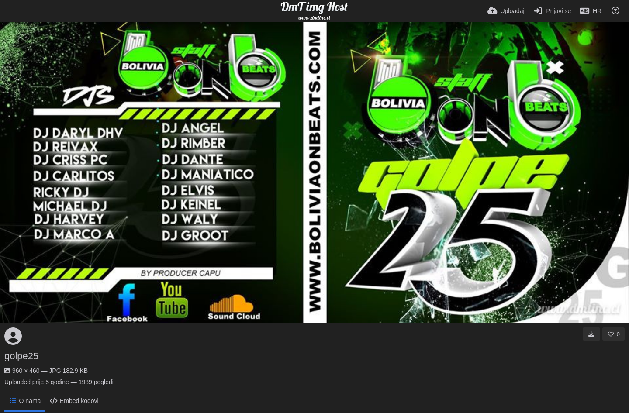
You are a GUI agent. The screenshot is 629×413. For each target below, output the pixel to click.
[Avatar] (13, 336)
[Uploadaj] (506, 11)
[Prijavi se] (552, 11)
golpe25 (21, 356)
